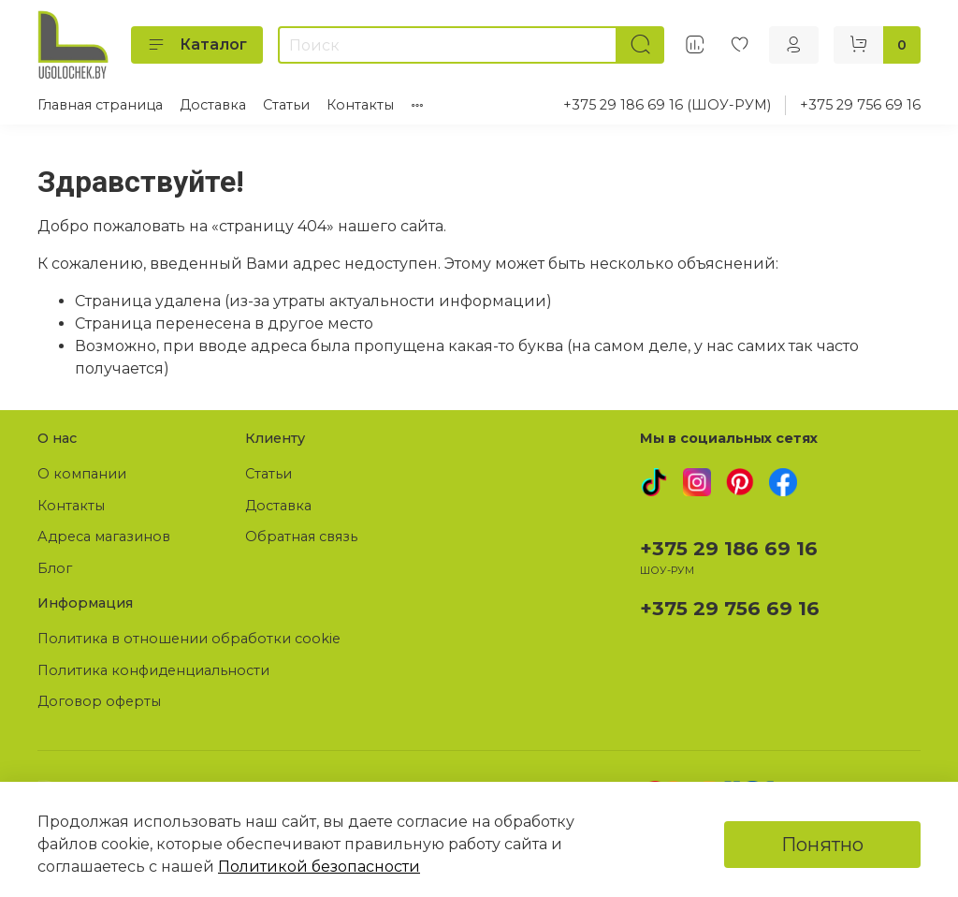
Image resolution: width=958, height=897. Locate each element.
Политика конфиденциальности (153, 670)
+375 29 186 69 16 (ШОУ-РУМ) (667, 104)
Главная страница (100, 104)
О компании (81, 473)
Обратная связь (301, 536)
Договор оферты (99, 701)
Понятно (822, 844)
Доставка (213, 104)
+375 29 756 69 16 (860, 104)
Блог (54, 568)
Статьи (286, 104)
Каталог (197, 45)
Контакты (360, 104)
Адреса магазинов (103, 536)
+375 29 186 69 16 (729, 548)
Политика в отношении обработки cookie (189, 638)
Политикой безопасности (319, 866)
